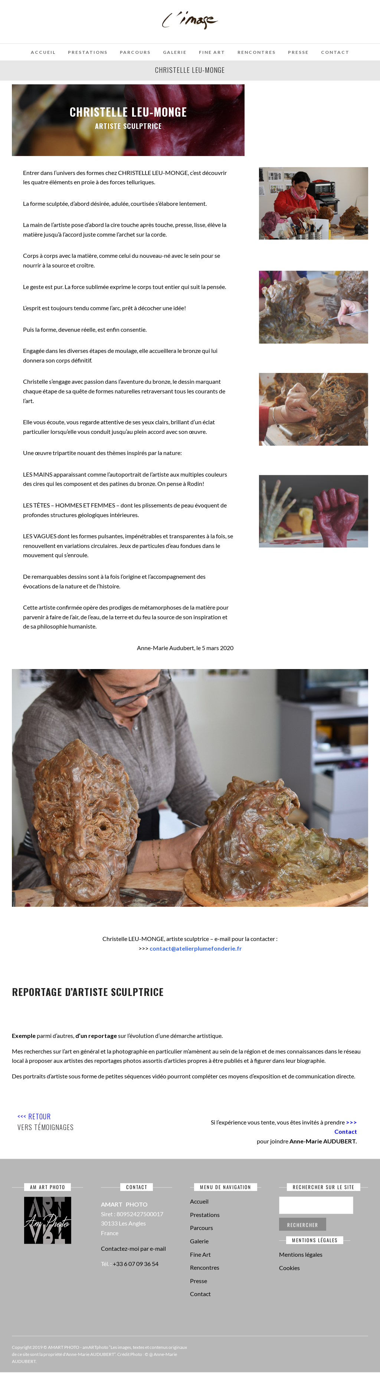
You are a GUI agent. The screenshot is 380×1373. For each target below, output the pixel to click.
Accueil (43, 52)
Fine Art (212, 52)
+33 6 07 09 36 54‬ (135, 1263)
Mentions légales (300, 1254)
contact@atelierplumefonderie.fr (196, 948)
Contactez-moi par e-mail (133, 1248)
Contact (335, 52)
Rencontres (257, 52)
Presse (298, 52)
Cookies (289, 1267)
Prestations (88, 52)
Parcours (135, 52)
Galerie (175, 52)
